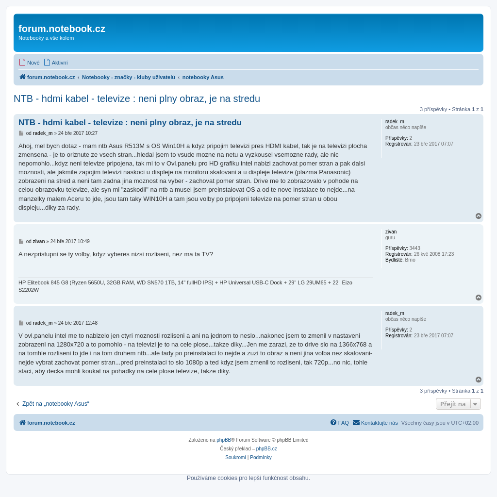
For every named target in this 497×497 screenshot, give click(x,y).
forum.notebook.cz (61, 28)
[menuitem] (29, 62)
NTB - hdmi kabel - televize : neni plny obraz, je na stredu (137, 98)
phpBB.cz (266, 448)
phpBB (223, 440)
